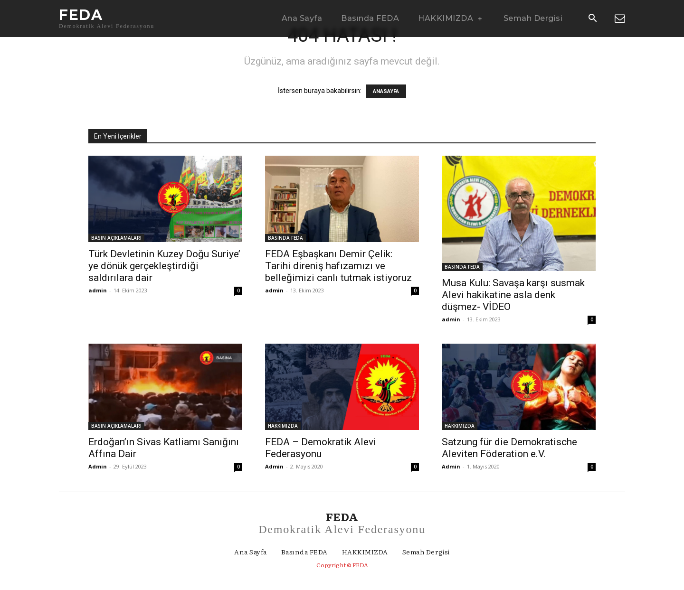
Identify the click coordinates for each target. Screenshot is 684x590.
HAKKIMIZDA (283, 425)
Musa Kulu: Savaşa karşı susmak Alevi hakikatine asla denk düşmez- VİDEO (513, 294)
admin (97, 290)
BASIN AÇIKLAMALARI (116, 237)
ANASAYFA (386, 91)
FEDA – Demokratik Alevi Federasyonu (320, 447)
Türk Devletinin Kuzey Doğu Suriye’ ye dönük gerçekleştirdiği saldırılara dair (164, 265)
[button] (592, 19)
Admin (97, 466)
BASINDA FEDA (285, 237)
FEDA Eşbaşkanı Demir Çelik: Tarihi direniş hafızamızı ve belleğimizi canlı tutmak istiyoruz (338, 265)
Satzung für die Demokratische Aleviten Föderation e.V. (509, 447)
